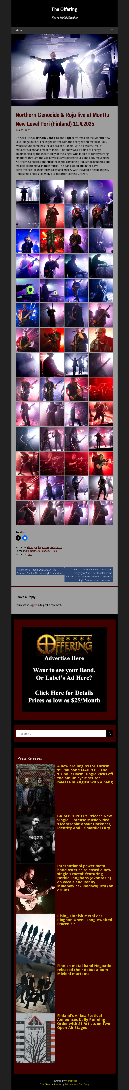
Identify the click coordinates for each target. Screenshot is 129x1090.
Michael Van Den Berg (77, 1084)
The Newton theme (50, 1084)
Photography (34, 547)
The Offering (64, 9)
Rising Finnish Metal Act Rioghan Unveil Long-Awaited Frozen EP (84, 920)
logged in (35, 604)
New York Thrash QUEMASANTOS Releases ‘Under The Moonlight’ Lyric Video (40, 571)
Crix (30, 554)
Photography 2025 (52, 547)
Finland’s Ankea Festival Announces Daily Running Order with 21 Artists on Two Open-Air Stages (83, 1021)
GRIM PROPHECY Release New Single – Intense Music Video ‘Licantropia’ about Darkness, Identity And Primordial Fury (84, 822)
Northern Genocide (40, 550)
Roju (54, 550)
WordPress (71, 1080)
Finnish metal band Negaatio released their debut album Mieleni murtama (84, 970)
